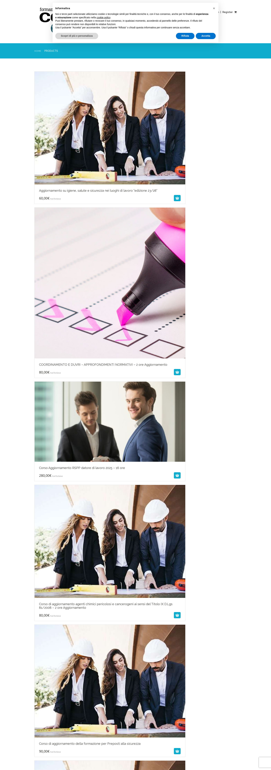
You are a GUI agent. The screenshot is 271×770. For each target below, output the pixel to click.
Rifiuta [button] (185, 35)
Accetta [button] (205, 35)
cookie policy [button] (103, 17)
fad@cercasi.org (204, 698)
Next (89, 613)
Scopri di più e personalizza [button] (77, 35)
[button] (214, 8)
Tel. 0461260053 (204, 690)
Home (37, 50)
